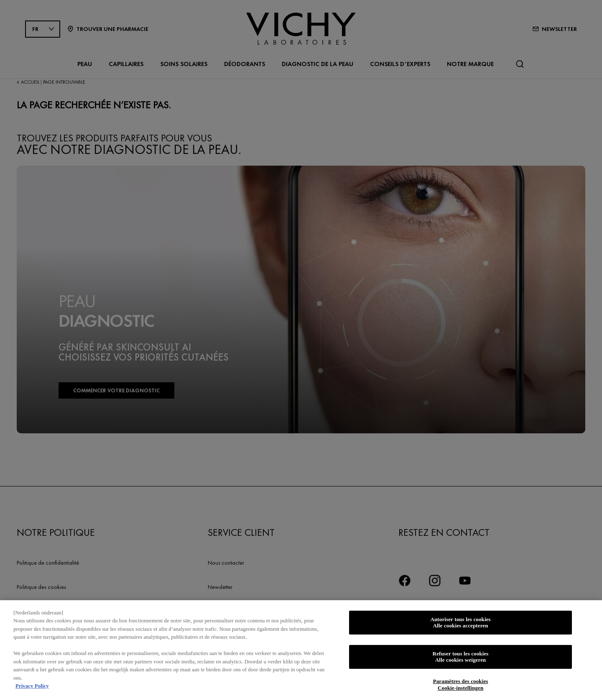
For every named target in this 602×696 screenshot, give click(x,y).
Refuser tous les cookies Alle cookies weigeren (461, 659)
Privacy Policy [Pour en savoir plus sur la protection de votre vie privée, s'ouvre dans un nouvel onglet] (32, 689)
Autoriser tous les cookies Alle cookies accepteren (460, 625)
